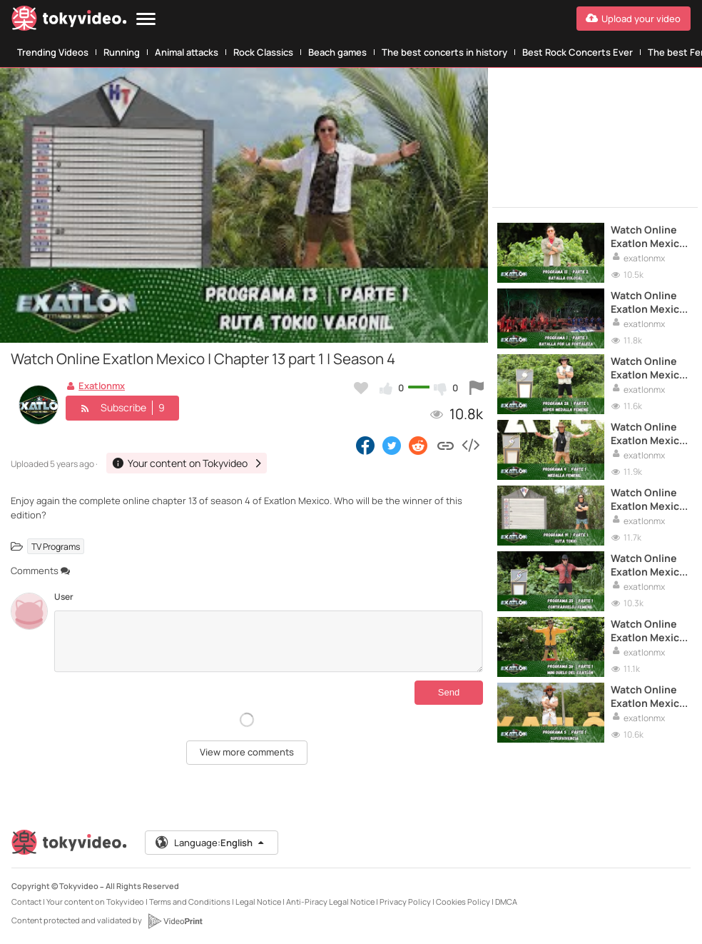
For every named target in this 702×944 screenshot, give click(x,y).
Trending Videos (52, 52)
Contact (26, 901)
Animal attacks (186, 52)
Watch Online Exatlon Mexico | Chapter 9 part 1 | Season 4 (649, 433)
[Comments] (268, 641)
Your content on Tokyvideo (95, 901)
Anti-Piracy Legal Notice (330, 901)
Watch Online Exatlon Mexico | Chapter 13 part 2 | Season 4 (648, 236)
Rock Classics (263, 52)
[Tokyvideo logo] (69, 21)
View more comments (247, 751)
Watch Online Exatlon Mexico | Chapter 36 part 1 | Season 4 (648, 630)
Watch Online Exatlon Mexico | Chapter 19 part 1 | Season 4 (648, 499)
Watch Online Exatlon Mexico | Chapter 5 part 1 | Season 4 (649, 696)
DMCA (506, 901)
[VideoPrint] (174, 921)
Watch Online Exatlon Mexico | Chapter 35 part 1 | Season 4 (648, 564)
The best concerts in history (444, 52)
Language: (210, 842)
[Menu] (146, 19)
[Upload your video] (633, 18)
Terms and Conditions (189, 901)
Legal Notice (258, 901)
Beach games (337, 52)
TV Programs (55, 546)
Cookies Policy (463, 901)
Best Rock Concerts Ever (577, 52)
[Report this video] (476, 388)
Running (121, 52)
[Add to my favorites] (361, 388)
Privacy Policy (405, 901)
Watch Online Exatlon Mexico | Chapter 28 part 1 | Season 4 (648, 367)
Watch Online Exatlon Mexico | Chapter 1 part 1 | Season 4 (648, 302)
